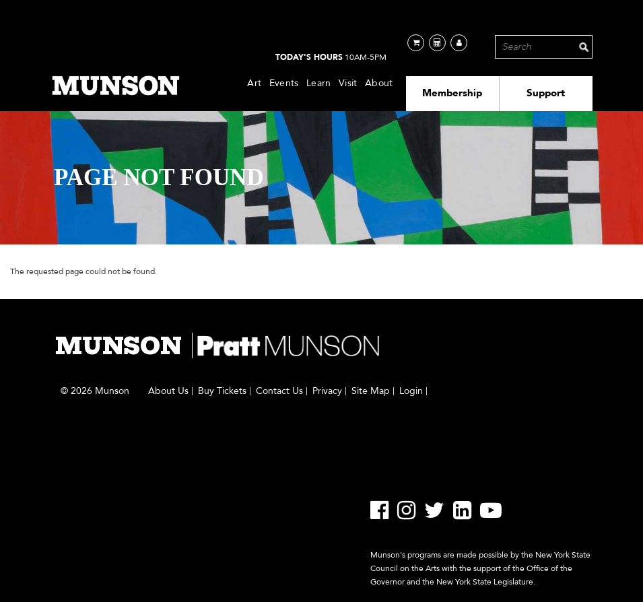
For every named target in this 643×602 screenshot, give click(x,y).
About (379, 83)
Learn (318, 83)
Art (254, 83)
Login (411, 391)
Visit (348, 83)
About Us (168, 391)
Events (283, 83)
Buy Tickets (222, 391)
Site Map (370, 391)
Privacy (327, 391)
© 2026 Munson (95, 391)
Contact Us (279, 391)
